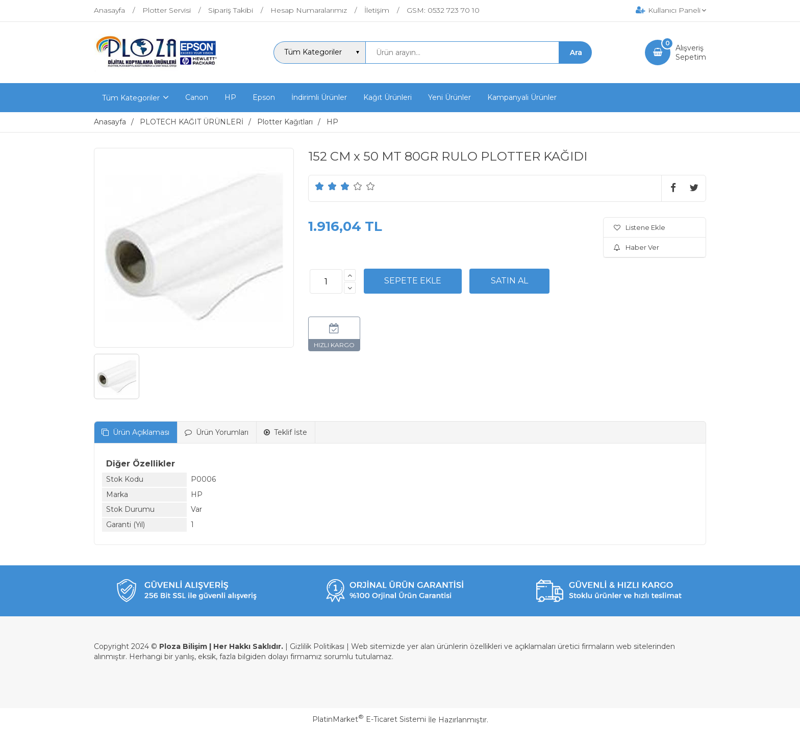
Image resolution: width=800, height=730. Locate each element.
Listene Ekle (639, 227)
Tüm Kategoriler (131, 97)
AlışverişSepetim (691, 52)
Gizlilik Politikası (317, 646)
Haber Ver (636, 247)
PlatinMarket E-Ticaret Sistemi (369, 719)
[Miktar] (326, 281)
